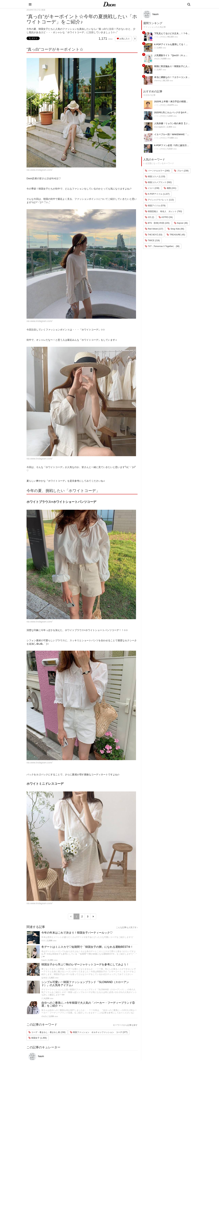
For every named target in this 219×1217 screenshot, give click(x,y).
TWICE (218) (152, 240)
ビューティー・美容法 (134, 1176)
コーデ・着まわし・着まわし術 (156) (47, 1032)
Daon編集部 (159, 127)
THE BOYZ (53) (153, 234)
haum (44, 960)
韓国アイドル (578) (155, 205)
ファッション (129, 1162)
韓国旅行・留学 (130, 1158)
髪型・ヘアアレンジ (133, 1171)
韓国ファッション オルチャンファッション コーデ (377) (99, 1032)
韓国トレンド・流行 (133, 1189)
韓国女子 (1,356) (37, 1038)
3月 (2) (149, 217)
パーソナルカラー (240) (157, 171)
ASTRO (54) (166, 217)
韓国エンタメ (129, 1153)
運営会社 (156, 1153)
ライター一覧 (158, 1171)
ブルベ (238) (181, 171)
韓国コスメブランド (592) (158, 182)
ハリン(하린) (160, 37)
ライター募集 (158, 1176)
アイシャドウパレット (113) (159, 200)
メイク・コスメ (130, 1167)
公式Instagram (159, 1180)
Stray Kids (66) (176, 229)
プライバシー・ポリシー (164, 1162)
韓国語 (126, 1193)
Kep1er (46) (181, 223)
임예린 (44, 978)
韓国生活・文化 (130, 1198)
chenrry (157, 80)
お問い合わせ (158, 1167)
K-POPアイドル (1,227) (157, 194)
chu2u (44, 1016)
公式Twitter (157, 1185)
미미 (43, 940)
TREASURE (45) (176, 234)
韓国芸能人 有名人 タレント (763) (163, 211)
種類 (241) (170, 188)
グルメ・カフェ (130, 1180)
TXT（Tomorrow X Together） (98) (162, 246)
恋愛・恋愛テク (130, 1184)
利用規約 (156, 1158)
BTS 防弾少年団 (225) (157, 223)
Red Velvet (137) (154, 229)
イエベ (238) (152, 188)
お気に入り (123, 38)
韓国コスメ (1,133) (155, 176)
